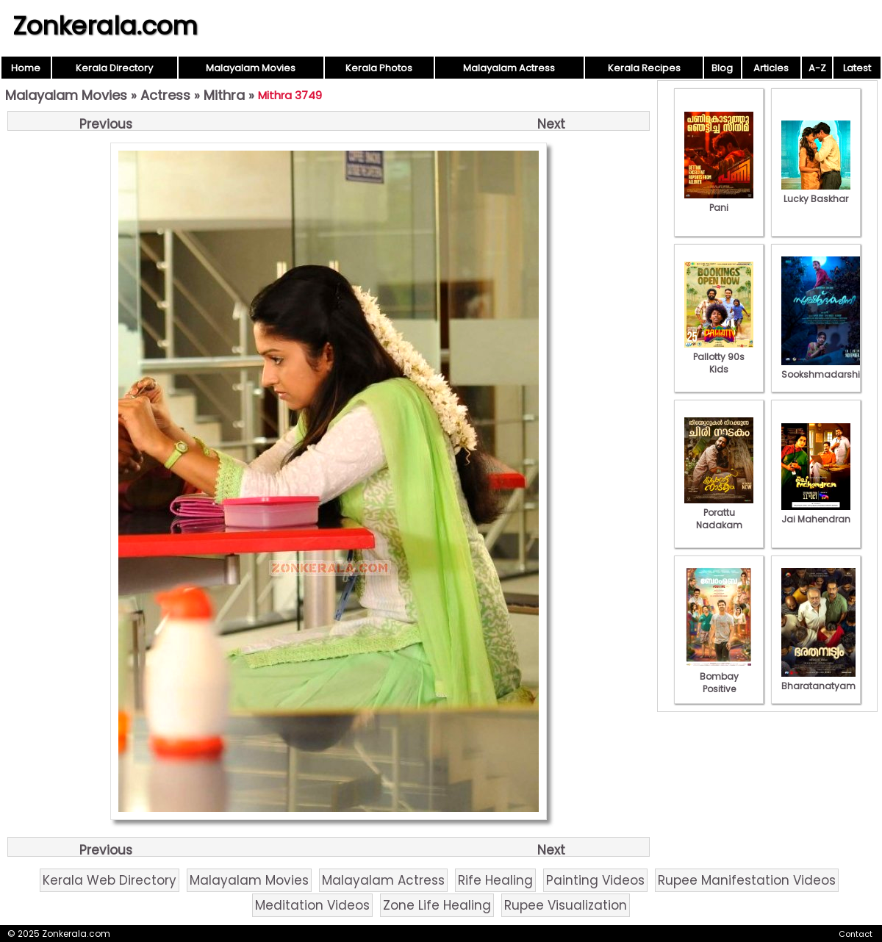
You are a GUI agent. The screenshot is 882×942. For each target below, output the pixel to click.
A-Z (817, 68)
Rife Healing (495, 880)
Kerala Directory (114, 68)
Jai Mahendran (815, 512)
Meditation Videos (312, 905)
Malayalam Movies (250, 68)
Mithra (224, 95)
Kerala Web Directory (109, 880)
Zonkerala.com (105, 25)
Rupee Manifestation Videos (747, 880)
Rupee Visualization (565, 905)
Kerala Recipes (644, 68)
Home (25, 68)
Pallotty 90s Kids (718, 356)
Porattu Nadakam (718, 512)
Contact (855, 934)
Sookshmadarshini (824, 368)
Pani (718, 201)
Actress (165, 95)
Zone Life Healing (437, 905)
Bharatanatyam (818, 679)
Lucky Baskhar (815, 192)
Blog (722, 68)
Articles (771, 68)
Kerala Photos (378, 68)
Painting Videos (595, 880)
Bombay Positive (718, 676)
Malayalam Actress (509, 68)
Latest (857, 68)
